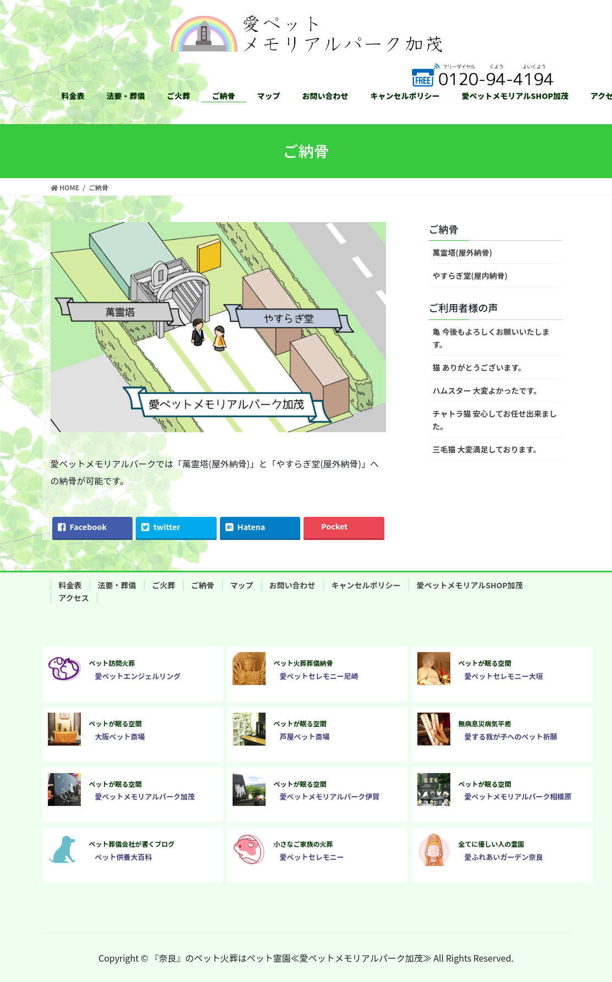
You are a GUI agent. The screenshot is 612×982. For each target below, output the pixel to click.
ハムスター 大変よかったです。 (487, 390)
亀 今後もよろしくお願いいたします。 (491, 338)
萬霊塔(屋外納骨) (463, 252)
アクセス (74, 597)
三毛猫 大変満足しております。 (487, 449)
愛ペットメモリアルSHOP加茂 (470, 585)
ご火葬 (163, 585)
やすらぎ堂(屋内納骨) (470, 275)
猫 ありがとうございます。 (479, 367)
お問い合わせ (292, 585)
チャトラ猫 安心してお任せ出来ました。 (495, 420)
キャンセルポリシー (366, 585)
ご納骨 (202, 585)
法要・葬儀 (117, 585)
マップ (241, 585)
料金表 (70, 585)
